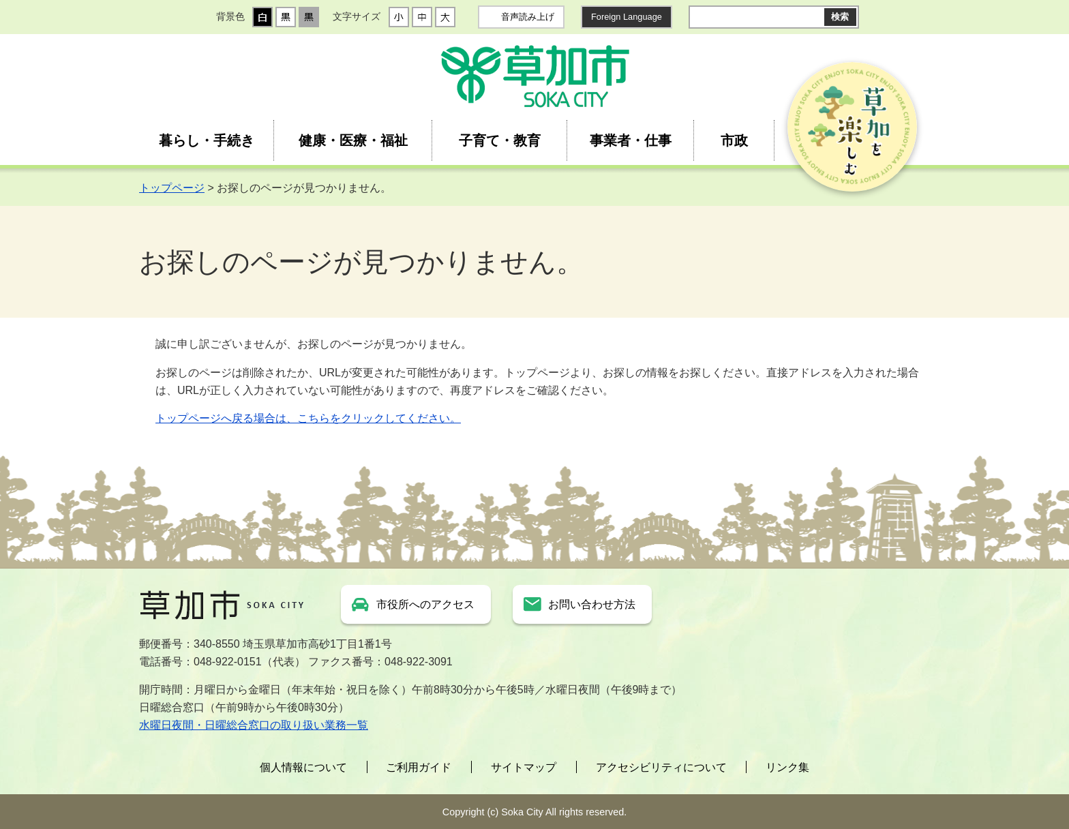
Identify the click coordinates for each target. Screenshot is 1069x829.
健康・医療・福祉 (353, 140)
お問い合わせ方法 (591, 604)
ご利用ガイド (418, 767)
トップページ (172, 188)
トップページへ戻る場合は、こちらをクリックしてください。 (308, 418)
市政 (734, 140)
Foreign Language (626, 17)
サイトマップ (523, 767)
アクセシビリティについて (661, 767)
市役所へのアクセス (425, 604)
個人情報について (303, 767)
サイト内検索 (699, 17)
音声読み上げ (527, 17)
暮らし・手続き (206, 140)
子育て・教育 (500, 140)
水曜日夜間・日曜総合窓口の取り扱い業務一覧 (253, 725)
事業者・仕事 (631, 140)
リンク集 (787, 767)
